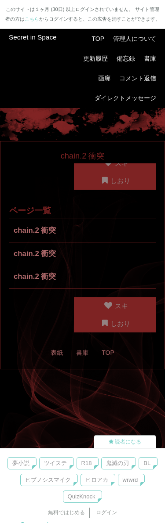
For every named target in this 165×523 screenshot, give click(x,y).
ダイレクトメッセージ (125, 97)
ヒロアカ (96, 479)
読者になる (125, 442)
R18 (86, 463)
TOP (98, 38)
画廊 (104, 78)
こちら (32, 19)
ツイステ (55, 463)
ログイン (106, 512)
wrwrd (130, 479)
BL (146, 463)
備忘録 (126, 58)
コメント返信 (137, 78)
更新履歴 (95, 58)
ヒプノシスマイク (48, 479)
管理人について (134, 38)
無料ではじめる (66, 512)
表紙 (57, 352)
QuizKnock (81, 496)
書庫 (150, 58)
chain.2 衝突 (35, 230)
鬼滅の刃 (117, 463)
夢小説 (20, 463)
